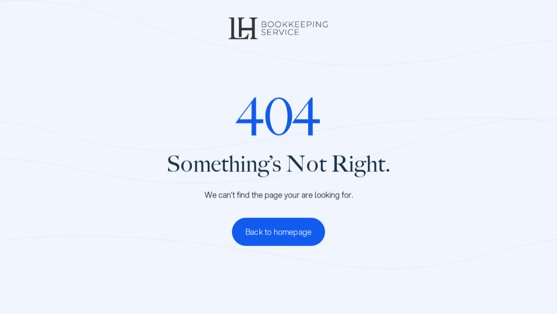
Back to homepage (278, 231)
